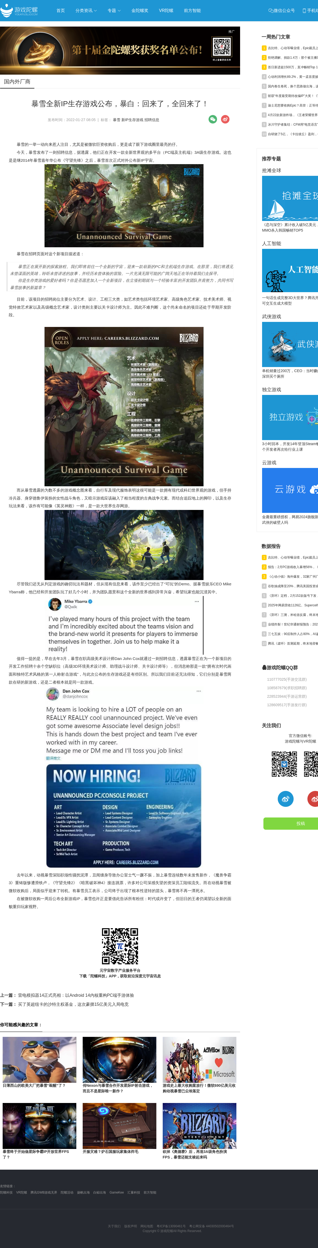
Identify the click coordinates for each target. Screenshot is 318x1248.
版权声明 (130, 1226)
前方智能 (150, 1192)
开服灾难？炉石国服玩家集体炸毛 (110, 1151)
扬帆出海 (83, 1192)
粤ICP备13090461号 (171, 1226)
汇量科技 (133, 1192)
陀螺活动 (67, 1192)
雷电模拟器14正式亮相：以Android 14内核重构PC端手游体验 (67, 995)
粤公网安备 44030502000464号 (211, 1226)
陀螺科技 (6, 1192)
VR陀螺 (21, 1192)
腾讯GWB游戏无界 (43, 1192)
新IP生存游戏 (132, 120)
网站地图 (146, 1226)
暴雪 (116, 120)
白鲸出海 (99, 1192)
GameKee (116, 1192)
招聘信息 (151, 120)
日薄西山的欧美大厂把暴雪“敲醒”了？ (34, 1085)
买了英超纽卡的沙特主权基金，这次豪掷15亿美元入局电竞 (64, 1004)
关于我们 (114, 1226)
